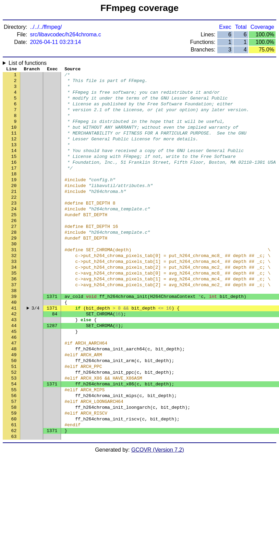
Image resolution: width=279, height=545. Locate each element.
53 (14, 433)
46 (14, 385)
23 (14, 227)
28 (14, 262)
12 (14, 152)
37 (14, 324)
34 (14, 303)
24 (14, 234)
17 (14, 186)
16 (14, 179)
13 (14, 159)
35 (14, 310)
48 (14, 399)
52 (14, 427)
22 (14, 221)
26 (14, 248)
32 (14, 289)
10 (14, 138)
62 (14, 495)
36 (14, 317)
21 (14, 214)
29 (14, 269)
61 (14, 488)
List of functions (28, 63)
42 (14, 358)
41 (14, 351)
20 (14, 207)
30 (14, 275)
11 (14, 145)
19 (14, 200)
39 (14, 337)
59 (14, 475)
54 (14, 440)
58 (14, 468)
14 (14, 166)
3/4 (35, 351)
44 (14, 372)
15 (14, 173)
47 (14, 392)
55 (14, 447)
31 (14, 282)
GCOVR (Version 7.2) (157, 516)
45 (14, 378)
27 (14, 255)
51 (14, 420)
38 (14, 330)
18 (14, 193)
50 (14, 413)
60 (14, 481)
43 (14, 365)
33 (14, 296)
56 (14, 454)
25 (14, 241)
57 (14, 461)
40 (14, 344)
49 (14, 406)
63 (14, 502)
